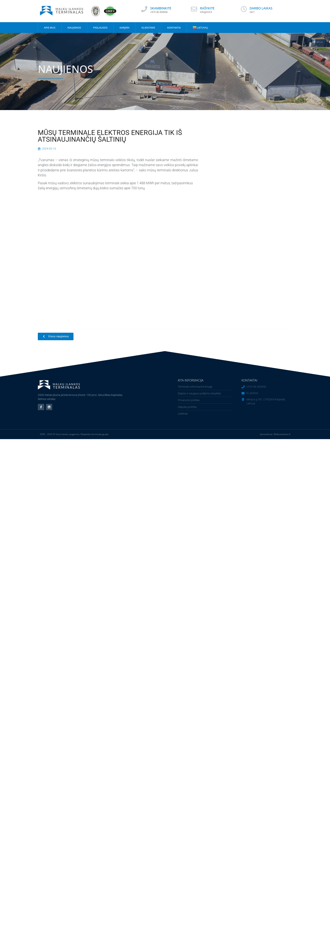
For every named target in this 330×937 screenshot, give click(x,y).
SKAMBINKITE (160, 8)
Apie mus (49, 27)
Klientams (148, 27)
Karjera (124, 27)
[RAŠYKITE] (194, 9)
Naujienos (74, 27)
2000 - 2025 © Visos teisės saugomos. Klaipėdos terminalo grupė (74, 434)
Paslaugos (100, 27)
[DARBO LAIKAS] (244, 9)
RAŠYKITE (207, 8)
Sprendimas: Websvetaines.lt (275, 434)
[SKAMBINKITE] (144, 9)
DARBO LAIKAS (261, 8)
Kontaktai (174, 27)
